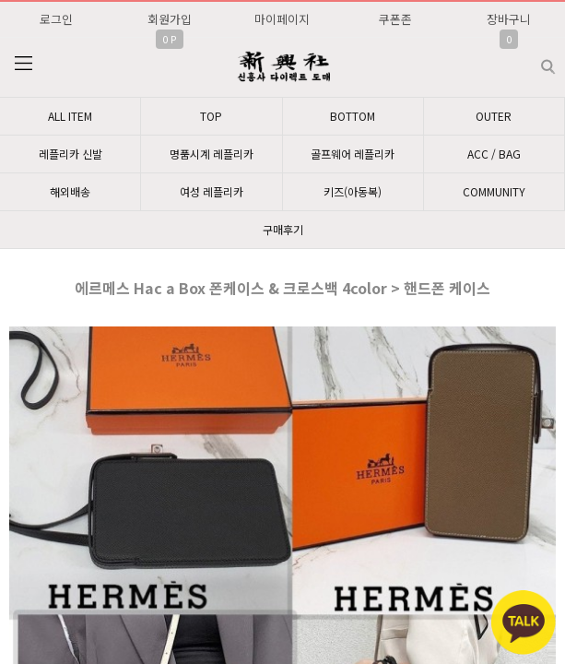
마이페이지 (282, 19)
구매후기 (283, 229)
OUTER (494, 116)
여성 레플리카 (211, 191)
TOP (211, 116)
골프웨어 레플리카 (352, 153)
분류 (23, 63)
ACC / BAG (494, 153)
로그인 (56, 19)
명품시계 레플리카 (211, 153)
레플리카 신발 (70, 153)
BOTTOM (352, 116)
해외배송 (70, 191)
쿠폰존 (395, 19)
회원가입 (169, 19)
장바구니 (509, 19)
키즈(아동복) (353, 191)
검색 (533, 59)
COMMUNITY (494, 191)
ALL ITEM (70, 116)
